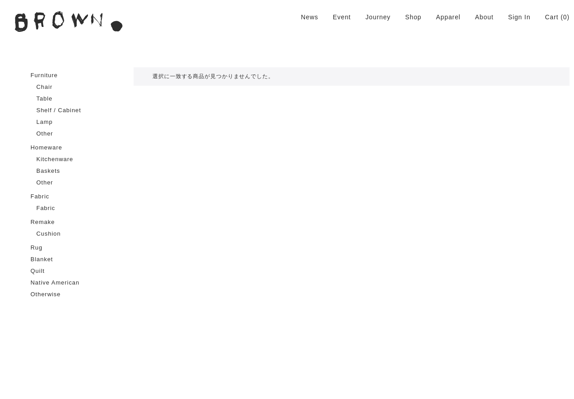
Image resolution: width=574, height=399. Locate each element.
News (309, 17)
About (484, 17)
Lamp (44, 121)
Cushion (48, 233)
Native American (54, 282)
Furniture (44, 75)
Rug (36, 247)
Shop (413, 17)
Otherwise (45, 294)
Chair (44, 86)
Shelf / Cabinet (58, 110)
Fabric (39, 196)
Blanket (41, 259)
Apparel (448, 17)
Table (44, 98)
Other (44, 133)
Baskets (48, 170)
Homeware (46, 147)
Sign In (519, 17)
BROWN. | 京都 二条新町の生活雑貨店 (68, 21)
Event (342, 17)
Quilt (37, 270)
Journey (378, 17)
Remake (42, 222)
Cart (551, 17)
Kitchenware (54, 159)
